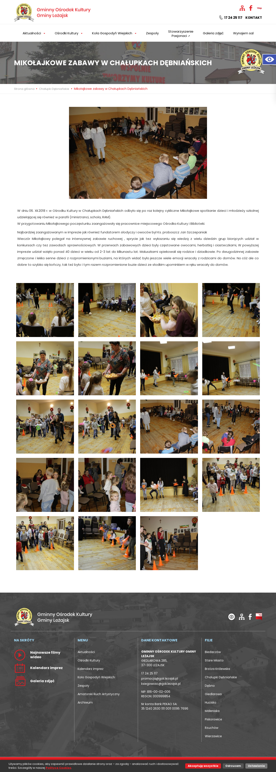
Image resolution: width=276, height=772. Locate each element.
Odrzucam (233, 766)
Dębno (210, 685)
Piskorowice (213, 719)
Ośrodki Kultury (89, 660)
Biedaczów (213, 652)
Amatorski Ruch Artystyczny (99, 694)
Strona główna (24, 89)
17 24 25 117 (230, 18)
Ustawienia (256, 766)
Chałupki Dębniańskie (54, 89)
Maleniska (212, 711)
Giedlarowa (213, 694)
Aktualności (86, 652)
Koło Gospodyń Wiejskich (96, 677)
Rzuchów (211, 728)
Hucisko (210, 702)
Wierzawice (213, 736)
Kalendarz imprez (91, 669)
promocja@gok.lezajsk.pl (159, 678)
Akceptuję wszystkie (203, 766)
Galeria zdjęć (213, 33)
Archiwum (85, 702)
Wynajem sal (243, 33)
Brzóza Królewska (217, 669)
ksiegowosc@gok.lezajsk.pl (160, 684)
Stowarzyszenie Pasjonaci (180, 33)
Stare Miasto (214, 660)
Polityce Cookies (58, 768)
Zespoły (152, 33)
